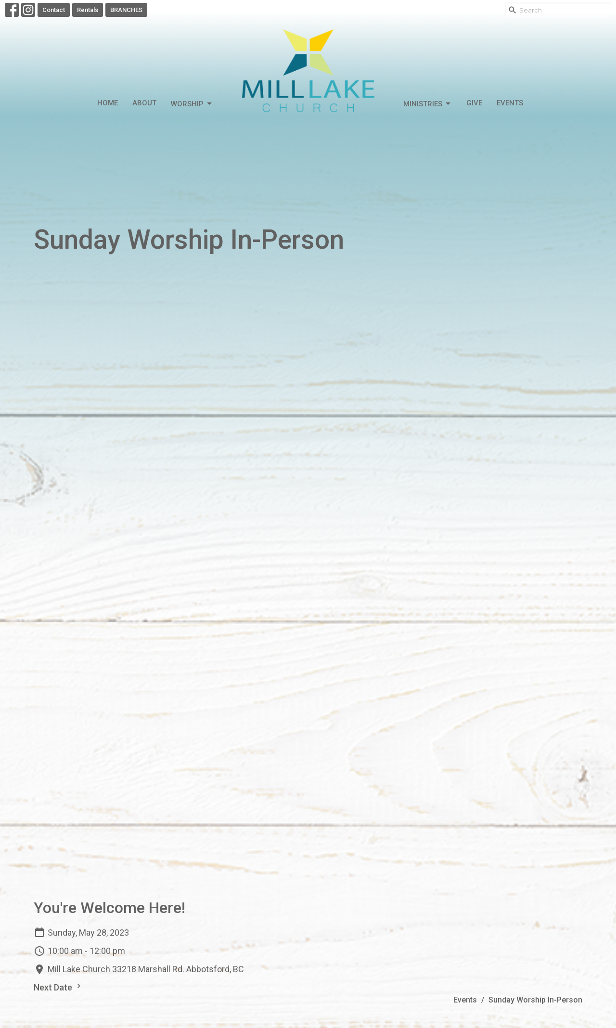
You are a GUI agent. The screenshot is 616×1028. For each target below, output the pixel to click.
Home (107, 103)
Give (474, 103)
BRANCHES (126, 9)
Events (510, 103)
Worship (192, 104)
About (144, 103)
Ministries (427, 104)
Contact (53, 9)
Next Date (58, 986)
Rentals (87, 9)
